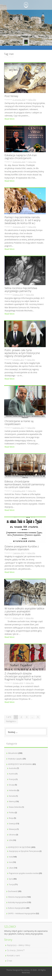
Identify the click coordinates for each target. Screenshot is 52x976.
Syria (11, 879)
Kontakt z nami (13, 955)
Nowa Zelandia (15, 807)
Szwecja (12, 823)
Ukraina (12, 834)
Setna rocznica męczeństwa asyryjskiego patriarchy (21, 290)
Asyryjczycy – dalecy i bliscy (18, 945)
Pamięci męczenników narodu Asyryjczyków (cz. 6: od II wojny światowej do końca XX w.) (22, 220)
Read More (9, 118)
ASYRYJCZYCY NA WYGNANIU (20, 764)
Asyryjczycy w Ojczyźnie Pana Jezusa (24, 851)
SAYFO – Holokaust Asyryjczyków (21, 913)
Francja (12, 779)
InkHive (26, 970)
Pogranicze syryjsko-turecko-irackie (23, 873)
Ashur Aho (32, 99)
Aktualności (13, 753)
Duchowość (13, 891)
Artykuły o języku (15, 758)
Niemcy (12, 801)
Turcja (11, 884)
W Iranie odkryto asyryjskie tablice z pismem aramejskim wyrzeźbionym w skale (24, 611)
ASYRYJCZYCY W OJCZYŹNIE (19, 847)
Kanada (12, 796)
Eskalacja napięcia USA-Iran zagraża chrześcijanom (21, 157)
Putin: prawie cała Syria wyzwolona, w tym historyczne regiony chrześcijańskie (22, 353)
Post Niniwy (11, 96)
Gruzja (11, 784)
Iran (10, 862)
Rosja (11, 818)
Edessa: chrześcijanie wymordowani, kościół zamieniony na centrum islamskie (25, 484)
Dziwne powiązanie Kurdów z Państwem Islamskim (22, 548)
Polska (11, 812)
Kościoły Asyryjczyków (17, 902)
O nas (9, 960)
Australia (12, 768)
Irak (10, 856)
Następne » (11, 721)
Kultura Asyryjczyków (17, 908)
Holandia (12, 790)
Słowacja (12, 829)
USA (10, 840)
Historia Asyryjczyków (17, 897)
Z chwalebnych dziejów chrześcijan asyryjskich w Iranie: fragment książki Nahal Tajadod (23, 676)
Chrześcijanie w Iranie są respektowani (19, 423)
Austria (12, 773)
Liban (11, 867)
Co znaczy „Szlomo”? (16, 950)
